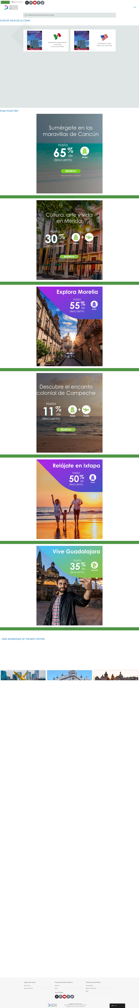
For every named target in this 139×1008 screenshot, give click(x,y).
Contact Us (72, 1003)
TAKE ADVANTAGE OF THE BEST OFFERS (23, 639)
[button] (69, 15)
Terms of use (78, 1003)
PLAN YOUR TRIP (9, 110)
